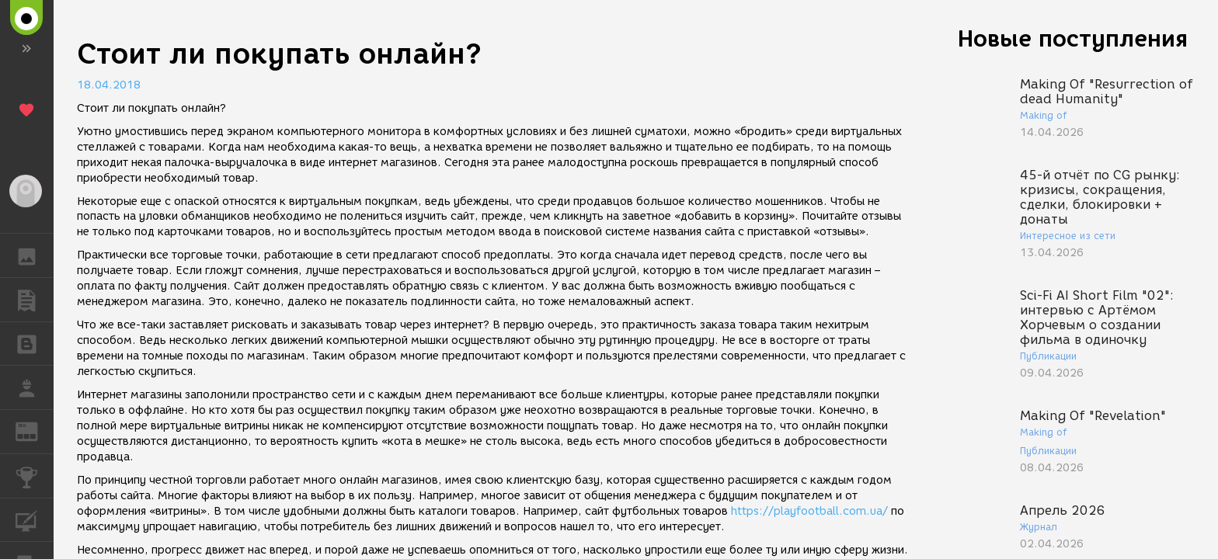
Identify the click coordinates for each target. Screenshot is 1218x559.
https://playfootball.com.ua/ (809, 511)
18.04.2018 (109, 85)
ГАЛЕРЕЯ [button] (35, 255)
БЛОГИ (35, 342)
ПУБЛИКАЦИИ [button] (35, 299)
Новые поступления (1073, 38)
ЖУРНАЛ (35, 430)
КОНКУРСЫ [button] (35, 476)
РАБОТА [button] (35, 387)
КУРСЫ (35, 519)
